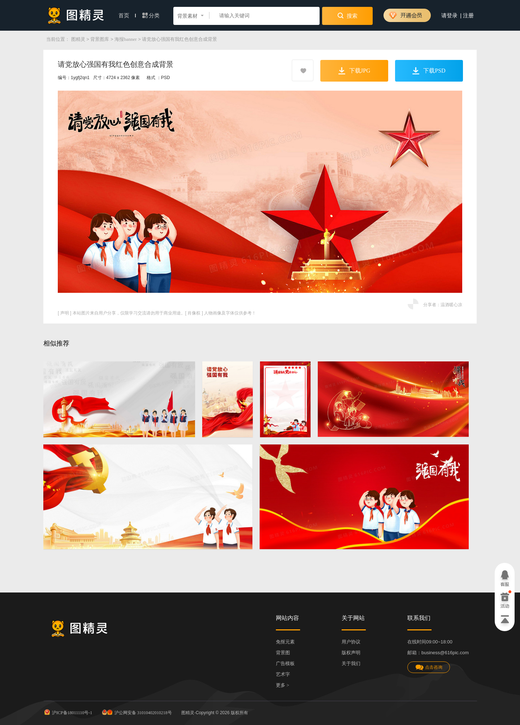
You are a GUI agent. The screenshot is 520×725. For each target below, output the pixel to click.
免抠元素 (285, 641)
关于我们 (351, 663)
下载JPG (354, 70)
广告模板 (285, 663)
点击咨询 (428, 667)
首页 (127, 15)
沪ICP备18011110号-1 (67, 712)
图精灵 (78, 39)
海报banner (125, 39)
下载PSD (428, 70)
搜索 (347, 15)
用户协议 (351, 641)
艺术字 (283, 674)
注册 (468, 15)
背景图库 (99, 39)
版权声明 (351, 652)
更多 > (282, 685)
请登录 (449, 15)
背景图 (283, 652)
